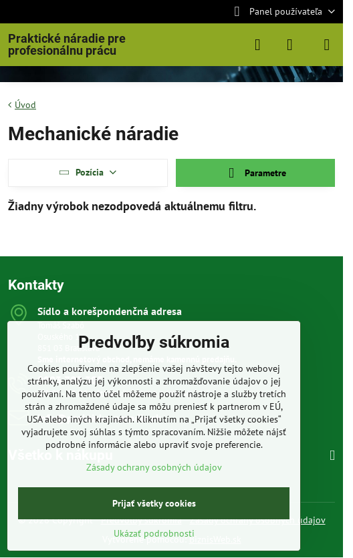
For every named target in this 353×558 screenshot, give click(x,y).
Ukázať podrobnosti (154, 533)
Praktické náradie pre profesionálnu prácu (67, 45)
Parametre (255, 173)
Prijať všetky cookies (154, 503)
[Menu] (327, 44)
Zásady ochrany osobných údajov (154, 467)
